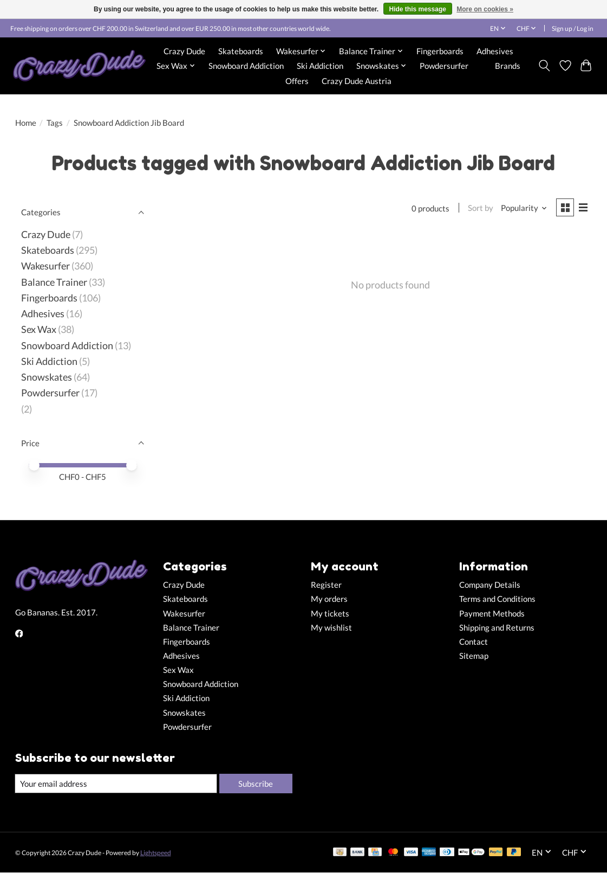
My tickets (330, 613)
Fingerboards (440, 51)
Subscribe (255, 783)
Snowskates (46, 377)
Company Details (489, 584)
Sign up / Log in (572, 28)
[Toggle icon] (544, 65)
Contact (473, 641)
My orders (329, 599)
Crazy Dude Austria (356, 81)
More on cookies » (484, 9)
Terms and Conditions (497, 599)
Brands (507, 65)
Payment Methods (492, 613)
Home (25, 122)
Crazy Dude (184, 51)
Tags (55, 122)
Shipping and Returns (496, 627)
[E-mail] (115, 783)
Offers (297, 81)
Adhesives (495, 51)
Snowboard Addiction (246, 65)
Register (326, 584)
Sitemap (473, 655)
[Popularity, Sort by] (522, 208)
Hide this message (417, 9)
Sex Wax (38, 329)
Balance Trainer (54, 282)
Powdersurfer (444, 65)
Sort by (479, 208)
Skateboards (240, 51)
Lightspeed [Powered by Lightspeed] (155, 853)
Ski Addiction (320, 65)
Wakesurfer (45, 266)
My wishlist (331, 627)
